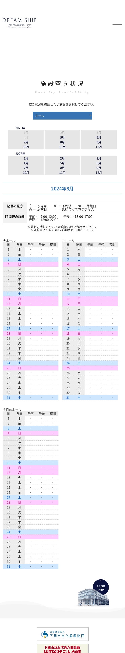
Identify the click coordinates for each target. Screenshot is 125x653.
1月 (26, 158)
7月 (26, 142)
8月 (62, 142)
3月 (98, 158)
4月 (26, 163)
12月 (99, 147)
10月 (26, 147)
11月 (62, 147)
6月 (98, 137)
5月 (62, 137)
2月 (62, 158)
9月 (98, 142)
